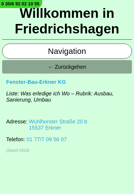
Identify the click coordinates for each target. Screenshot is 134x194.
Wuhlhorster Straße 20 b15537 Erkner (58, 125)
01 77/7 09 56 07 (47, 139)
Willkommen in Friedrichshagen (67, 21)
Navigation (67, 51)
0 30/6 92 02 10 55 (20, 3)
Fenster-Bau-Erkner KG (36, 82)
